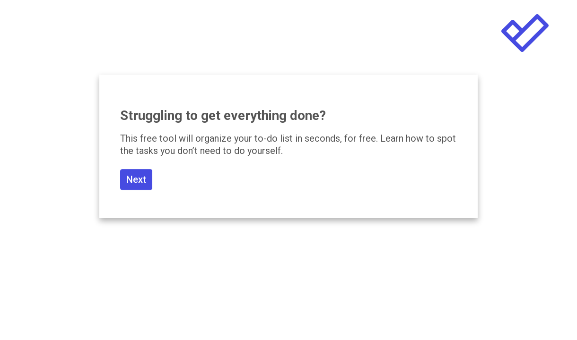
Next (136, 179)
